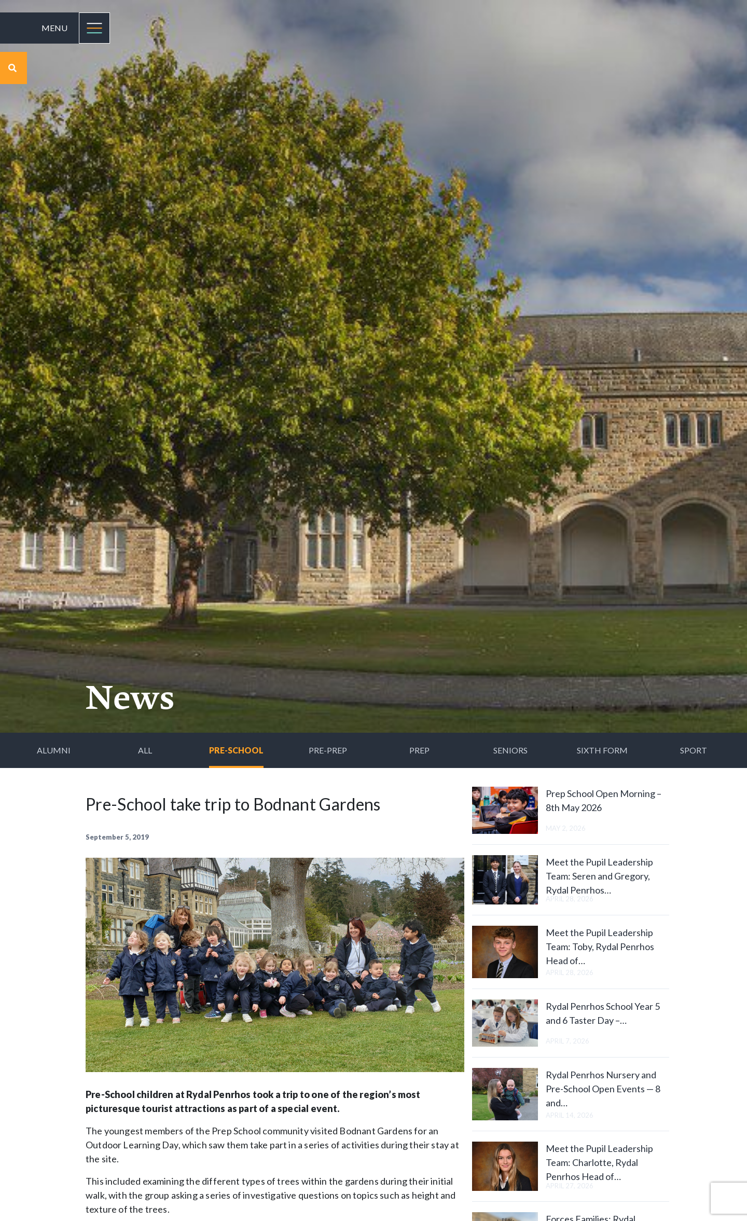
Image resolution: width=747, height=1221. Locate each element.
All (145, 750)
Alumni (54, 750)
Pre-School (236, 750)
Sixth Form (602, 750)
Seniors (510, 750)
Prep (419, 750)
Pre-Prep (328, 750)
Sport (693, 750)
